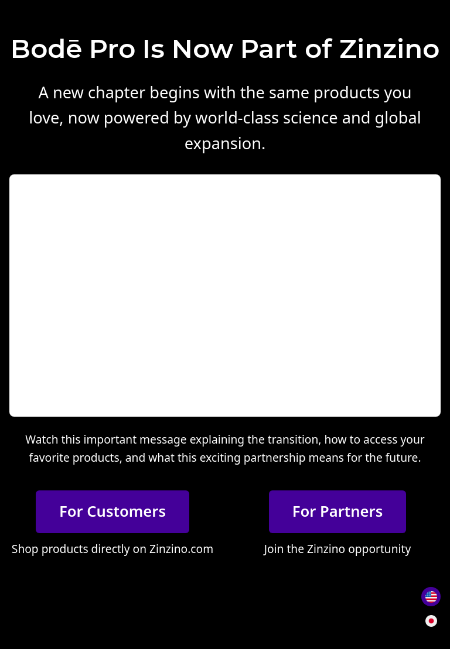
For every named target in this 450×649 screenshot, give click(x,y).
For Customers (112, 511)
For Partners (337, 511)
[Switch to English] (431, 596)
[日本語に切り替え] (431, 620)
